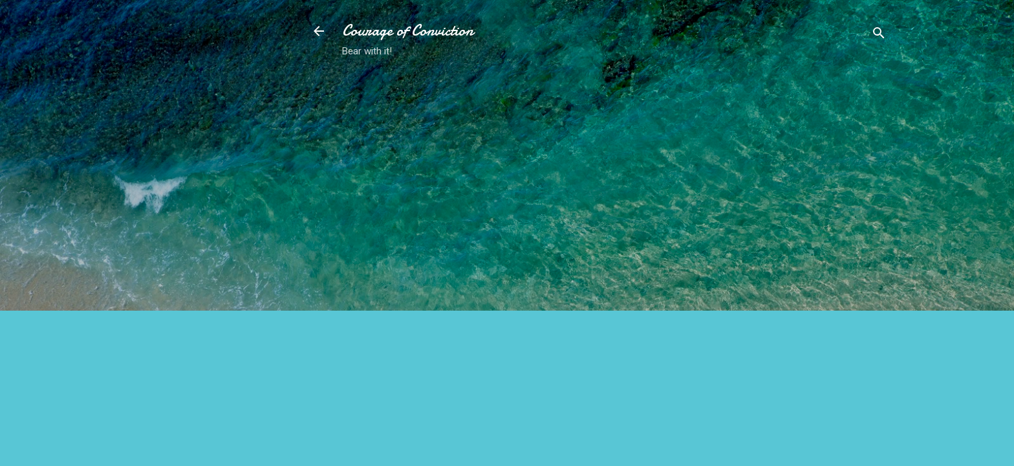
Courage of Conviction (407, 30)
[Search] (879, 35)
